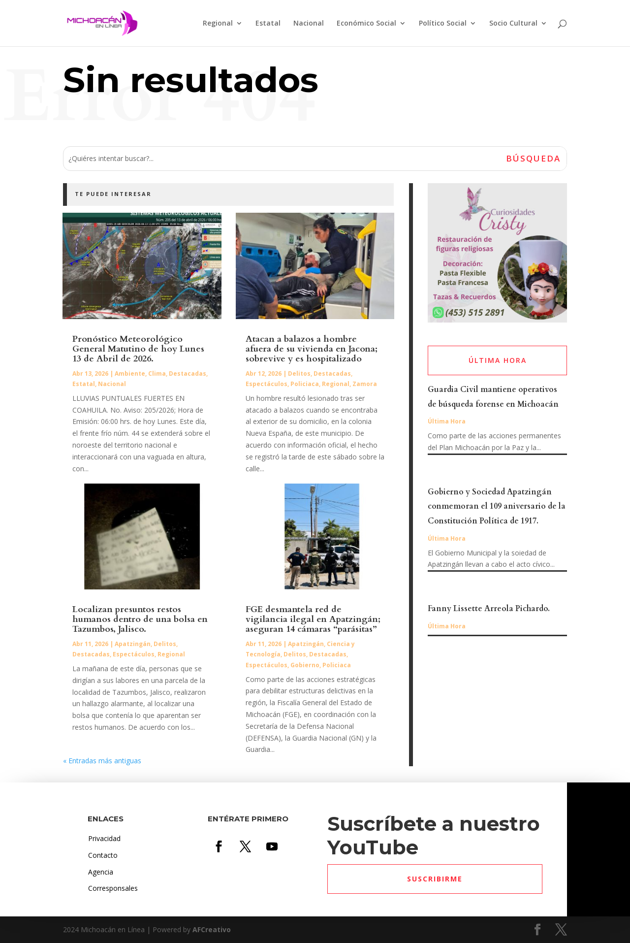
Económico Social (366, 24)
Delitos (165, 644)
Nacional (308, 24)
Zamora (364, 384)
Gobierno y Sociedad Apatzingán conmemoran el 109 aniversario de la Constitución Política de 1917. (497, 507)
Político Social (443, 24)
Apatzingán (133, 644)
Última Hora (447, 421)
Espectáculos (134, 654)
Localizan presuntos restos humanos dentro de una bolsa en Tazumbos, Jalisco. (140, 619)
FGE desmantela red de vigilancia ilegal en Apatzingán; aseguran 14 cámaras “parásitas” (313, 619)
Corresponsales (113, 888)
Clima (157, 373)
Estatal (268, 24)
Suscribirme (435, 878)
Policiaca (304, 384)
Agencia (100, 872)
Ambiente (130, 373)
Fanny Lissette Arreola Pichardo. (489, 608)
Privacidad (104, 838)
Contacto (103, 855)
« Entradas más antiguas (102, 760)
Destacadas (187, 373)
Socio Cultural (513, 24)
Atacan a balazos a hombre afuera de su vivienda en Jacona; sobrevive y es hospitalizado (312, 349)
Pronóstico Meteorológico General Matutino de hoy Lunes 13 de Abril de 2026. (138, 349)
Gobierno (304, 665)
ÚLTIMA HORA (498, 360)
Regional (218, 24)
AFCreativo (211, 929)
